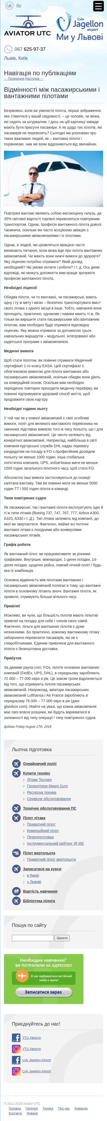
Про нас (64, 1108)
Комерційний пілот (43, 831)
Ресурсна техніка (41, 792)
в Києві (33, 875)
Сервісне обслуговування (49, 799)
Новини (32, 1113)
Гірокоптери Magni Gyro (47, 786)
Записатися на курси (42, 869)
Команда (81, 1108)
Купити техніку (36, 773)
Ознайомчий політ (40, 764)
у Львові (34, 882)
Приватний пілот (41, 824)
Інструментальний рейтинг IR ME (55, 843)
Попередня (14, 79)
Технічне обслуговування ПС (49, 808)
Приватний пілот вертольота (51, 859)
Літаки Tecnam (39, 779)
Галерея (32, 1108)
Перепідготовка (40, 837)
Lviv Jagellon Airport (37, 1060)
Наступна (34, 79)
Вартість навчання (40, 891)
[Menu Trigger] (98, 6)
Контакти (15, 1113)
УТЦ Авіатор (32, 1038)
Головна (15, 1108)
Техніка (48, 1108)
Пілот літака (34, 818)
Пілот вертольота (39, 853)
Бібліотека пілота (39, 901)
